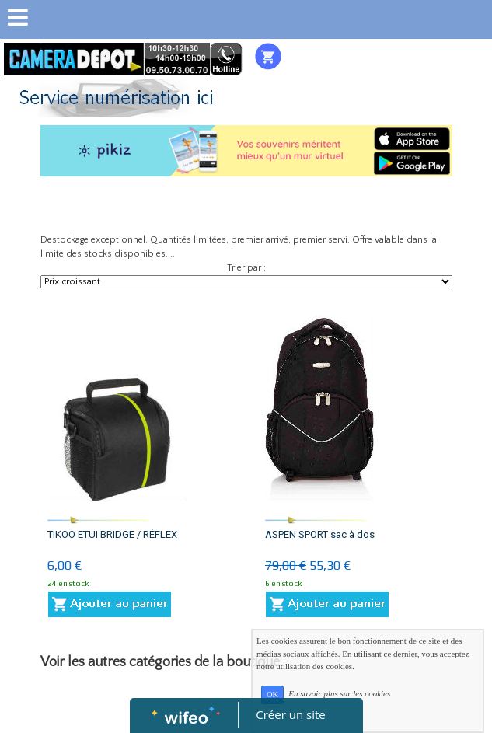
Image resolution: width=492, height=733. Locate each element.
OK (272, 694)
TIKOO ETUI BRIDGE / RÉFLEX (112, 534)
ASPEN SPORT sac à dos (320, 534)
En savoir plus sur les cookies (339, 694)
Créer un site (290, 714)
